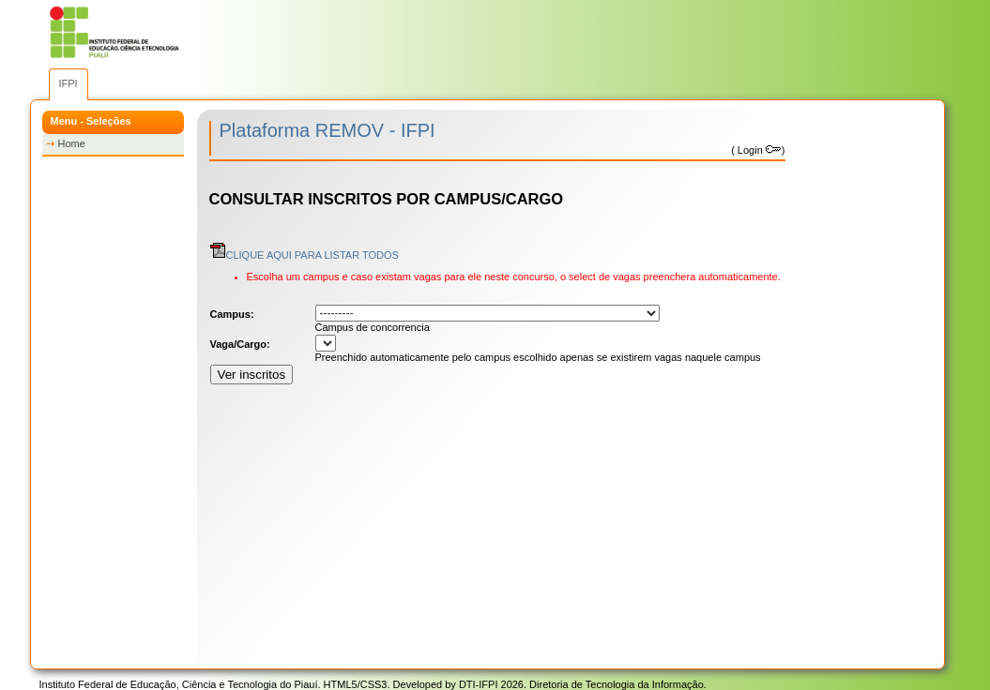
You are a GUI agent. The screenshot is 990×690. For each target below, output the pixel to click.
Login (758, 150)
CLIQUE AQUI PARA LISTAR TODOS (304, 255)
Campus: (232, 314)
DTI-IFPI (478, 684)
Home (71, 143)
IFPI (68, 83)
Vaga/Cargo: (240, 344)
